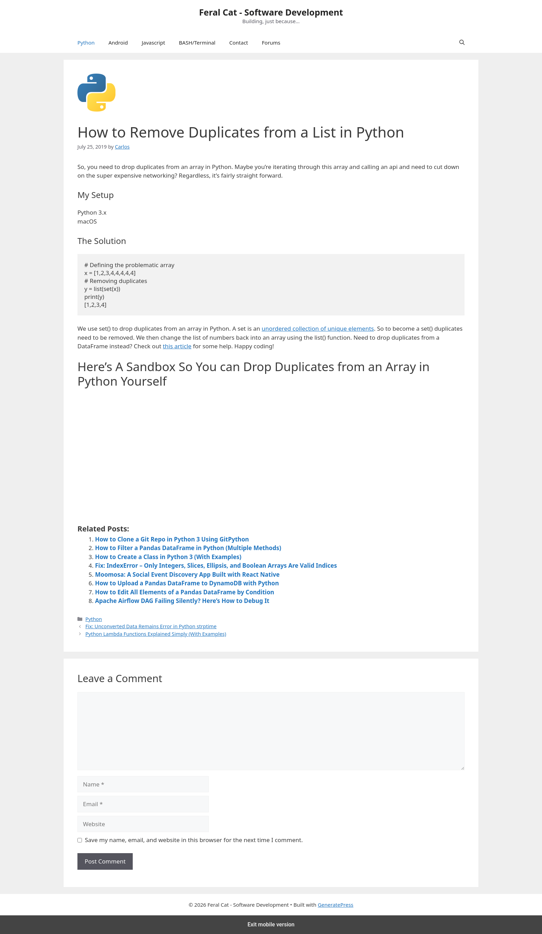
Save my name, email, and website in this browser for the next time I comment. (194, 840)
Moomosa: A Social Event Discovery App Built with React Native (187, 574)
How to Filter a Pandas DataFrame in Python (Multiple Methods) (188, 548)
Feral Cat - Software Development (271, 12)
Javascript (153, 42)
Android (118, 42)
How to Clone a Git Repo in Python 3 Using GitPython (172, 539)
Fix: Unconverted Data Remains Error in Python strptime (150, 626)
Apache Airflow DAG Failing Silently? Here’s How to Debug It (182, 601)
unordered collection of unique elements (318, 328)
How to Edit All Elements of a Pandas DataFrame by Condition (184, 592)
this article (177, 346)
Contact (238, 42)
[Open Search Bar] (461, 42)
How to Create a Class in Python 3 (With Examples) (168, 557)
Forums (271, 42)
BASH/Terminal (197, 42)
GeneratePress (335, 904)
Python (86, 42)
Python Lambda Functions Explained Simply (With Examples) (155, 634)
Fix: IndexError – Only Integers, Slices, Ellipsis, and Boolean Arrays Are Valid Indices (216, 565)
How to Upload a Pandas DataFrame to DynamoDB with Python (187, 583)
